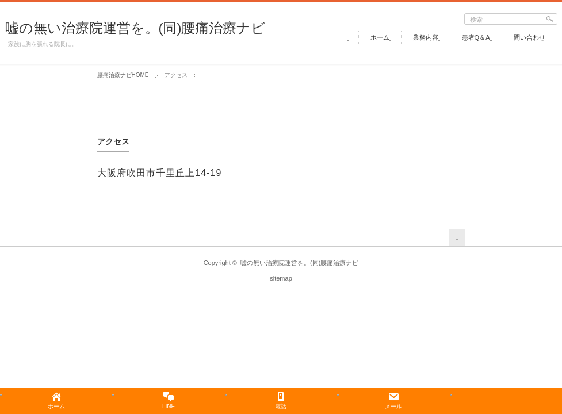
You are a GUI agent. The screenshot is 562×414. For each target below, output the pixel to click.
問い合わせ (529, 37)
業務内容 (425, 37)
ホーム (379, 37)
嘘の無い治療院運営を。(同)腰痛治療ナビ (135, 28)
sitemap (281, 278)
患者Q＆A (476, 37)
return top (457, 237)
